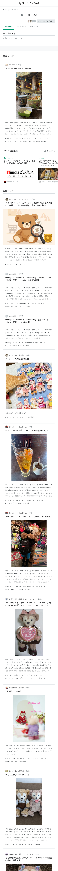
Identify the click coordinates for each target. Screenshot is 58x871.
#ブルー (31, 303)
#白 (45, 343)
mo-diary (12, 65)
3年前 (30, 513)
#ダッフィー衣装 (11, 675)
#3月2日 (8, 758)
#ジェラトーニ (36, 675)
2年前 (21, 274)
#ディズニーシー (22, 678)
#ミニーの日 (17, 758)
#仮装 (7, 306)
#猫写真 (31, 417)
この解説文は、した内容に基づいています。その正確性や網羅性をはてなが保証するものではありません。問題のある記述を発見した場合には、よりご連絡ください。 (14, 38)
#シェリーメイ (41, 141)
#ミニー (32, 141)
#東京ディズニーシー (13, 138)
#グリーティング (28, 586)
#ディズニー (22, 417)
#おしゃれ (14, 306)
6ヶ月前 (18, 65)
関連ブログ (34, 27)
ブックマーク (9, 158)
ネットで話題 (21, 27)
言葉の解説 (8, 27)
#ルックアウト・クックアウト (16, 141)
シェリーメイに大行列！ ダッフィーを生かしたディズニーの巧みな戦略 (19, 162)
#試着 (7, 761)
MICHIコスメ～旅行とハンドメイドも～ (21, 854)
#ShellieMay (22, 303)
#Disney (8, 343)
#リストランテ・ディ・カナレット (35, 138)
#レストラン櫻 (23, 503)
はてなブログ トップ (10, 9)
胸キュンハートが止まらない (18, 427)
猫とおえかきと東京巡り (17, 355)
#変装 (15, 346)
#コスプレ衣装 (25, 306)
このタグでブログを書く (46, 21)
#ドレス (8, 346)
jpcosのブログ (13, 274)
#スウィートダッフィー (38, 678)
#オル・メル (9, 678)
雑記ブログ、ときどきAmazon (18, 199)
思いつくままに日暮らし (17, 771)
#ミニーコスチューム (19, 761)
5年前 (37, 854)
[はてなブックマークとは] (17, 151)
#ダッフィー (9, 264)
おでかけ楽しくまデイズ (17, 688)
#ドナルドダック (24, 589)
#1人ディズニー (11, 503)
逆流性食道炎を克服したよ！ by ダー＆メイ (23, 599)
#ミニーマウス (28, 758)
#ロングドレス (40, 303)
